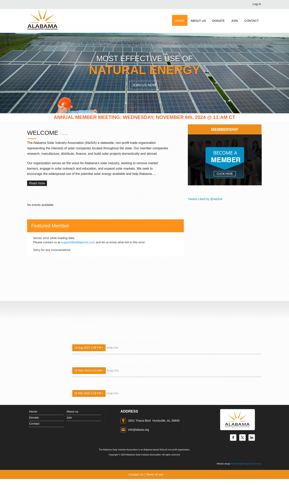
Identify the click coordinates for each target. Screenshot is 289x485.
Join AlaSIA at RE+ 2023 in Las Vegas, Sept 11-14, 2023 (117, 337)
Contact (34, 423)
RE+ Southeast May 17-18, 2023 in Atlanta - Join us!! (114, 360)
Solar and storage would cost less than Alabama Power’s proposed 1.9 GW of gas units (142, 383)
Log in (257, 4)
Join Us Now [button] (144, 85)
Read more (37, 183)
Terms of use (154, 474)
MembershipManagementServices (246, 464)
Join (69, 417)
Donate (34, 417)
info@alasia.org (138, 429)
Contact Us (136, 474)
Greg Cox (112, 347)
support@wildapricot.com (78, 242)
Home (33, 411)
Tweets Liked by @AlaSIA (205, 199)
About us (72, 411)
